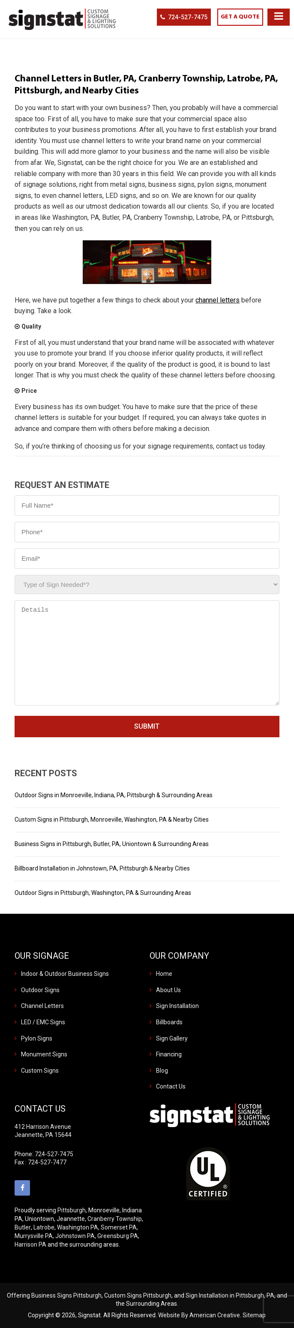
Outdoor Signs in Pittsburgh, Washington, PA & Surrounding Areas (103, 892)
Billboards (169, 1022)
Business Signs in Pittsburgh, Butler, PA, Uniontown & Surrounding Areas (112, 843)
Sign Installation (177, 1005)
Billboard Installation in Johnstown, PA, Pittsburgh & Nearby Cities (102, 868)
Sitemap (254, 1315)
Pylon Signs (36, 1038)
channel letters (217, 300)
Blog (162, 1070)
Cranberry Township (114, 1218)
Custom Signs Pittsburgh (137, 1295)
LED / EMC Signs (43, 1022)
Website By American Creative (199, 1315)
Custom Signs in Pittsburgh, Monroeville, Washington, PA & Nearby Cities (112, 819)
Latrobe (43, 1227)
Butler (23, 1227)
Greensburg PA (117, 1235)
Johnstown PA (75, 1235)
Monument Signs (44, 1054)
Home (164, 973)
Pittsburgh (71, 1210)
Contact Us (171, 1086)
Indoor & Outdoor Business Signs (65, 973)
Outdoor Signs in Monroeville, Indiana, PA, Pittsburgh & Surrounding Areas (114, 795)
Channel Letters (42, 1005)
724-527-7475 (187, 17)
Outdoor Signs (40, 990)
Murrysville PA (34, 1235)
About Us (168, 990)
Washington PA (77, 1227)
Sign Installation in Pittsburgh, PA (230, 1295)
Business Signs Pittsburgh (66, 1295)
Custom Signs (40, 1070)
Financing (169, 1054)
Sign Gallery (172, 1038)
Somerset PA (119, 1227)
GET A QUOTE (240, 17)
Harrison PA (30, 1244)
